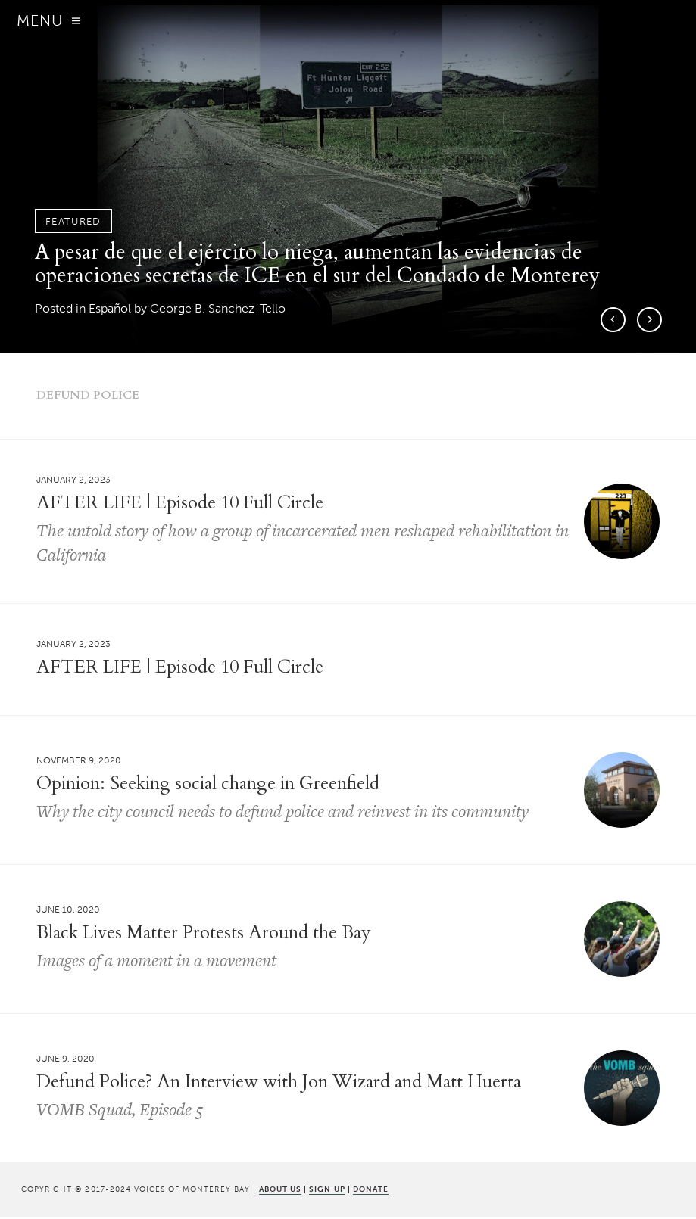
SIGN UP (327, 1191)
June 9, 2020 (65, 1061)
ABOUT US (280, 1191)
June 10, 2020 (68, 912)
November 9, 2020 (78, 763)
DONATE (371, 1191)
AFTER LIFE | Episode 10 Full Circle (179, 669)
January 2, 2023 (73, 482)
